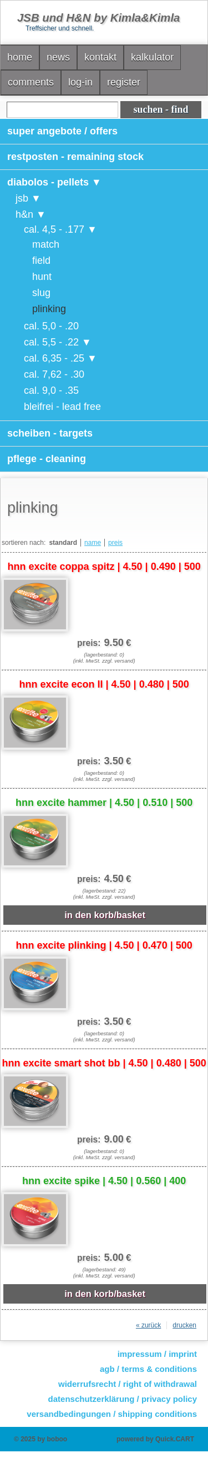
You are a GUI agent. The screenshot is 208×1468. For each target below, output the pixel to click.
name (92, 543)
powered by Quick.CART (155, 1439)
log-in (80, 82)
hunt (42, 276)
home (19, 57)
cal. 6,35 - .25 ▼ (60, 358)
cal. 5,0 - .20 (51, 326)
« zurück (148, 1325)
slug (41, 292)
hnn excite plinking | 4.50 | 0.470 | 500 (104, 945)
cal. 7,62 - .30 (54, 374)
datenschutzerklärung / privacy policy (122, 1399)
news (58, 57)
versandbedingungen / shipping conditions (112, 1414)
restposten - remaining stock (75, 156)
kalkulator (152, 57)
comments (31, 82)
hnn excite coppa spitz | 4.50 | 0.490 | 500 (104, 566)
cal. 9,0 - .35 (51, 390)
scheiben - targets (50, 433)
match (45, 244)
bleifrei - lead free (62, 406)
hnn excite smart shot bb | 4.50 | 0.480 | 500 (104, 1063)
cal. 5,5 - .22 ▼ (58, 342)
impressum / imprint (157, 1354)
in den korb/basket (104, 915)
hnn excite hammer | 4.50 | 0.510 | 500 (104, 802)
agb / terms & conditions (148, 1369)
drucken (184, 1325)
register (123, 82)
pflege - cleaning (46, 458)
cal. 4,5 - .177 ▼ (60, 229)
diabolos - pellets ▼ (54, 182)
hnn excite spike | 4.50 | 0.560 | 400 (104, 1180)
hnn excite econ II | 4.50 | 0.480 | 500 (104, 684)
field (41, 260)
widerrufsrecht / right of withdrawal (127, 1384)
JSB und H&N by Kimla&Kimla (98, 18)
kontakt (100, 57)
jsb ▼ (28, 198)
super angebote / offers (62, 131)
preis (115, 543)
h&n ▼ (31, 214)
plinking (49, 308)
